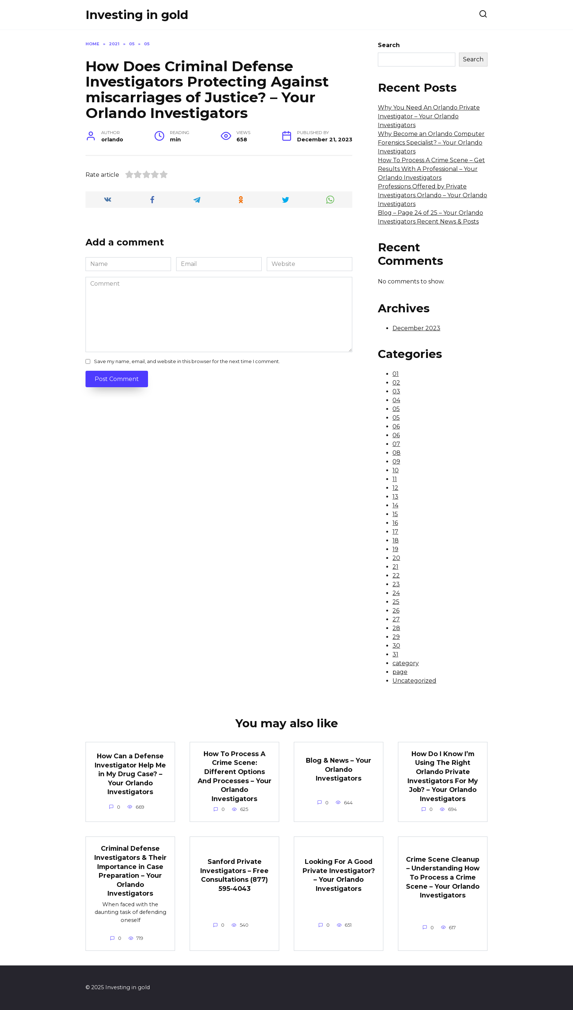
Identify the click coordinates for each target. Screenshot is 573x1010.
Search (389, 45)
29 (396, 636)
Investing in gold (137, 15)
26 (395, 610)
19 (395, 549)
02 (396, 382)
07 (396, 444)
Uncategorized (414, 680)
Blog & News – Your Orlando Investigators (338, 769)
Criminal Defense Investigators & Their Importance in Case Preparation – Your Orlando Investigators (130, 871)
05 (396, 408)
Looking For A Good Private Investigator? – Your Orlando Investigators (339, 875)
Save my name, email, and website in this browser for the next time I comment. (187, 361)
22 (396, 575)
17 (395, 531)
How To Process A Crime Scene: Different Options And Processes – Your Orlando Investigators (235, 776)
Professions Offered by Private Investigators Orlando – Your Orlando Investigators (432, 195)
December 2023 (416, 328)
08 (396, 452)
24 (396, 593)
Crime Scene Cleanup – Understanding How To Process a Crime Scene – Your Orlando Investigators (442, 877)
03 (396, 391)
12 (395, 487)
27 (396, 619)
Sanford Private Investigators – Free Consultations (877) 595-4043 (234, 875)
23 (396, 584)
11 (394, 479)
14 (395, 505)
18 (395, 540)
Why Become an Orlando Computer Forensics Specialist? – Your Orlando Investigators (431, 142)
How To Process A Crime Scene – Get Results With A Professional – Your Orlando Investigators (431, 169)
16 (395, 522)
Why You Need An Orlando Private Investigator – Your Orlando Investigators (429, 116)
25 (395, 601)
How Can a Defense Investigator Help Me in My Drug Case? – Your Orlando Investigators (130, 774)
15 (395, 514)
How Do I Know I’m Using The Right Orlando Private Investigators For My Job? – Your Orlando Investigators (442, 776)
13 (395, 496)
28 (396, 628)
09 (396, 461)
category (405, 663)
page (399, 671)
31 (395, 654)
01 (395, 373)
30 (396, 645)
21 (395, 566)
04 (396, 400)
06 (396, 426)
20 (396, 557)
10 (395, 470)
